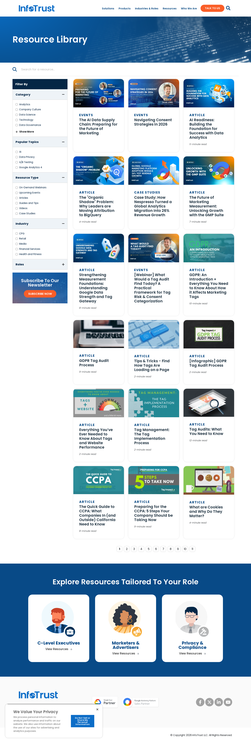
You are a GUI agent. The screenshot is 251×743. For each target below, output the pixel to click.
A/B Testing (26, 162)
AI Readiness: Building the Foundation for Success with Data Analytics (206, 128)
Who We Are (189, 8)
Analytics (24, 104)
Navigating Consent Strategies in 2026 (153, 122)
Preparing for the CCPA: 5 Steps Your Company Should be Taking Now (153, 513)
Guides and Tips (28, 203)
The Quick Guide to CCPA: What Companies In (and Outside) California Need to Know (97, 515)
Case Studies (27, 213)
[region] (54, 721)
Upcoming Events (29, 192)
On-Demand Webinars (32, 187)
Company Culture (30, 109)
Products (125, 8)
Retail (22, 238)
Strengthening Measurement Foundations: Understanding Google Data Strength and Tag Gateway (95, 288)
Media (22, 243)
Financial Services (29, 249)
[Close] (97, 709)
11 (192, 549)
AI (20, 151)
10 (185, 549)
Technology (26, 120)
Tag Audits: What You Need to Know (206, 431)
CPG (21, 233)
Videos (23, 208)
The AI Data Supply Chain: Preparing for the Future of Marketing (98, 126)
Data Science (27, 114)
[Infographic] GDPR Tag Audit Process (208, 363)
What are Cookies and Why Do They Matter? (206, 511)
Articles (23, 198)
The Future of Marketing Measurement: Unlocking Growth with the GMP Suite (206, 206)
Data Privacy (27, 157)
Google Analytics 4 (30, 167)
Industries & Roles (146, 8)
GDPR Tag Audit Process (94, 363)
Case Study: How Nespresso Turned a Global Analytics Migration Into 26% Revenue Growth (153, 206)
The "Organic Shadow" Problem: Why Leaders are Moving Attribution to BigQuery (96, 206)
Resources (170, 8)
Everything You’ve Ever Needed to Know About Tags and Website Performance (96, 438)
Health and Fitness (30, 254)
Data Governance (30, 125)
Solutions (108, 8)
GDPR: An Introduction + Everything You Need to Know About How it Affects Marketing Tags (208, 285)
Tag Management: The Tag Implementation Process (151, 436)
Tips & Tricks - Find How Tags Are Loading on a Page (152, 365)
